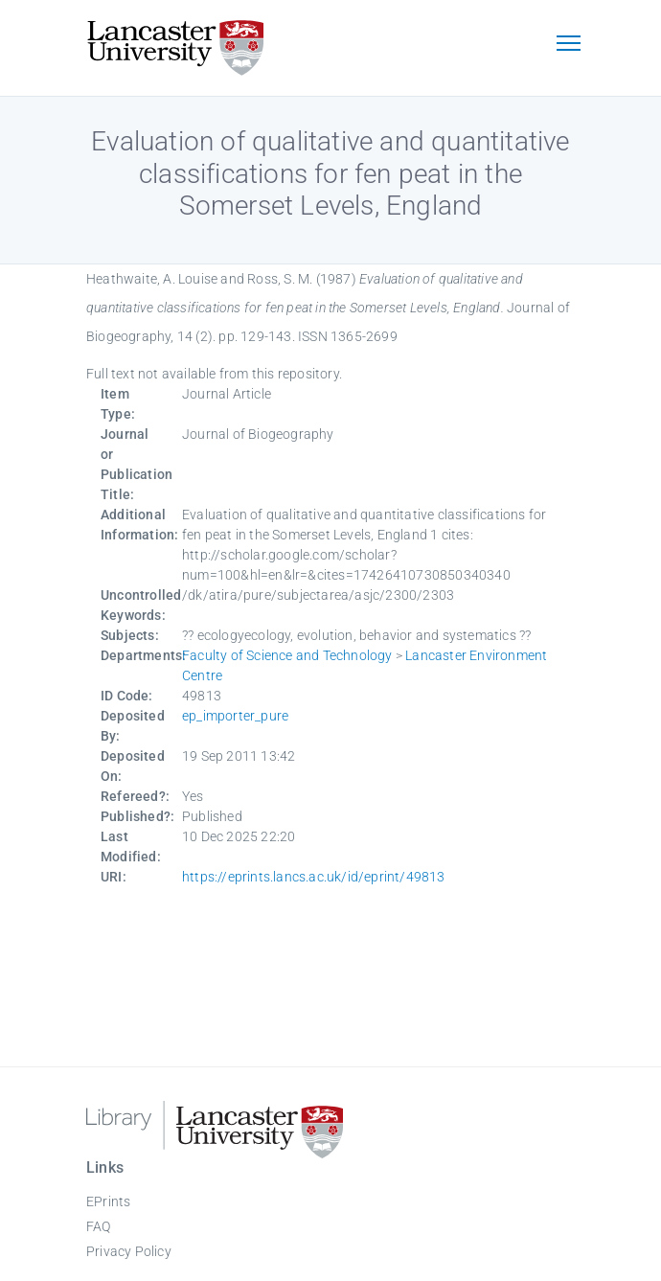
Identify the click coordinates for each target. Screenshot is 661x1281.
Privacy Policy (128, 1251)
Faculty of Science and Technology (287, 655)
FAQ (98, 1226)
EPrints (108, 1201)
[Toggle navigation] (568, 45)
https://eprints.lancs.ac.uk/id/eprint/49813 (313, 876)
